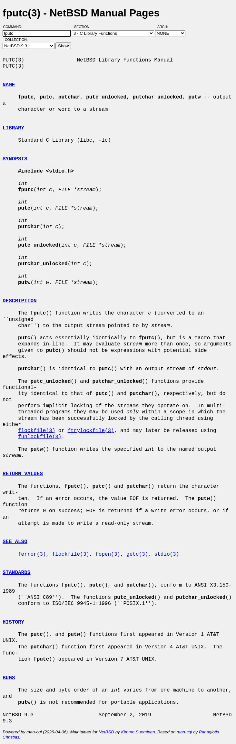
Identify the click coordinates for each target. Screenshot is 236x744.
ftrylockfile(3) (91, 430)
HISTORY (13, 622)
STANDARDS (16, 572)
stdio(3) (166, 554)
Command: (14, 27)
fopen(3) (107, 554)
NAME (9, 85)
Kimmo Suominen (138, 732)
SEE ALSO (15, 541)
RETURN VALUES (23, 473)
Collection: (16, 40)
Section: (83, 27)
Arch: (165, 27)
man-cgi (184, 732)
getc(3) (137, 554)
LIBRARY (13, 128)
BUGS (9, 678)
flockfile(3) (36, 430)
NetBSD (106, 732)
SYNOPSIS (15, 159)
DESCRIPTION (20, 301)
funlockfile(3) (39, 436)
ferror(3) (32, 554)
